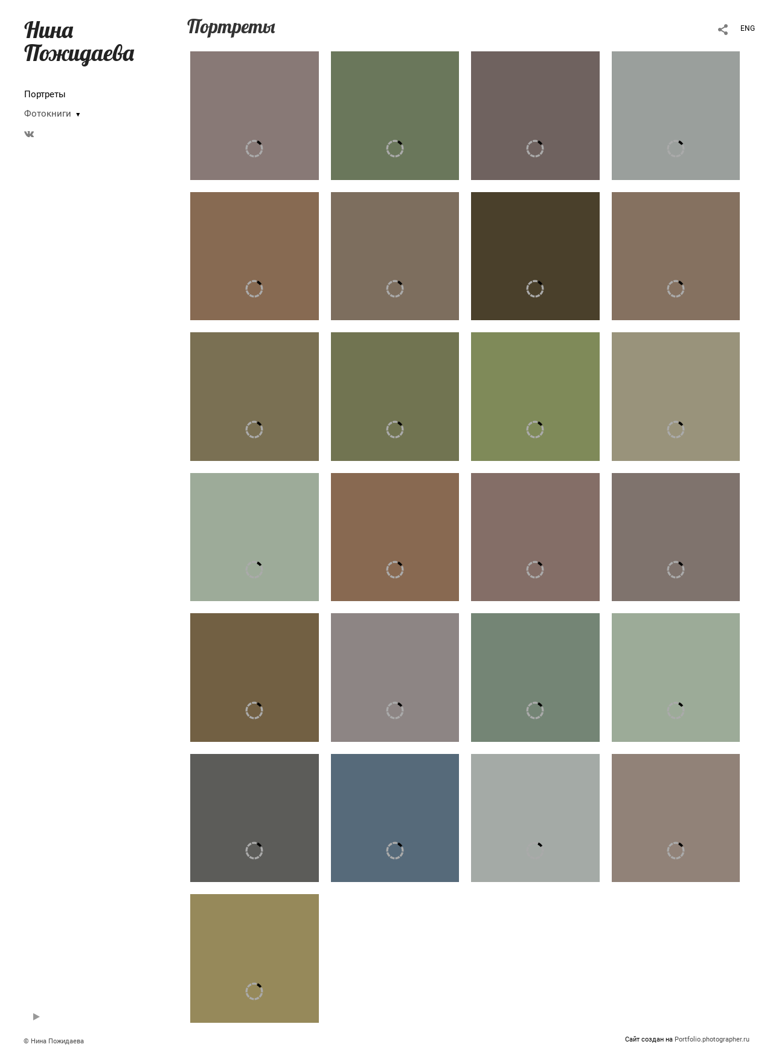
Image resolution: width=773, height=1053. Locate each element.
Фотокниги (47, 113)
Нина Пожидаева (79, 41)
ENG (747, 28)
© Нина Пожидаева (54, 1041)
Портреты (45, 94)
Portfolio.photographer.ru (712, 1039)
